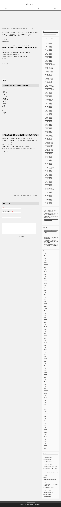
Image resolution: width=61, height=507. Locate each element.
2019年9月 (45, 395)
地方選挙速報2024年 (30, 9)
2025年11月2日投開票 (48, 77)
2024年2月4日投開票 (48, 199)
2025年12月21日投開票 (49, 67)
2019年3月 (45, 406)
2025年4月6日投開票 (48, 119)
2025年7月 (45, 271)
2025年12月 (46, 262)
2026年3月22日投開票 (48, 53)
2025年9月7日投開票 (48, 88)
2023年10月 (46, 308)
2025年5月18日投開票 (48, 112)
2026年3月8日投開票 (48, 56)
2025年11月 (46, 264)
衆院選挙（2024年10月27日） (50, 148)
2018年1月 (45, 431)
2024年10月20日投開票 (49, 151)
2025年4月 (45, 276)
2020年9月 (45, 374)
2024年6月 (45, 294)
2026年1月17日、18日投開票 (50, 64)
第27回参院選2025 (47, 489)
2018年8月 (45, 418)
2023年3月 (45, 321)
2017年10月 (46, 436)
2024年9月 (45, 289)
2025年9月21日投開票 (48, 85)
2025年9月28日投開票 (48, 84)
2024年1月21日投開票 (48, 202)
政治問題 (45, 481)
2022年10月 (46, 330)
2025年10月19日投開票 (49, 80)
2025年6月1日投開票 (48, 109)
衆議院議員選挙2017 (47, 494)
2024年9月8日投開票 (48, 159)
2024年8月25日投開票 (48, 162)
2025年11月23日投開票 (49, 73)
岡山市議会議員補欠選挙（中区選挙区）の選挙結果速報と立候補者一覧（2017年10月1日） (51, 241)
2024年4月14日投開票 (48, 185)
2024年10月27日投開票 (49, 149)
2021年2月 (45, 365)
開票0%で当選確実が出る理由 (24, 146)
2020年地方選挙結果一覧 (48, 461)
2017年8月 (45, 440)
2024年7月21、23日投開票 (49, 167)
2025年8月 (45, 269)
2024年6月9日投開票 (48, 176)
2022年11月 (46, 328)
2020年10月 (46, 372)
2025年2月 (45, 280)
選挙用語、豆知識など (47, 496)
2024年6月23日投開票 (48, 173)
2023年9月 (45, 310)
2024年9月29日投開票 (48, 155)
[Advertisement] (30, 19)
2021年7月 (45, 356)
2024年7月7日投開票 (48, 170)
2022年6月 (45, 337)
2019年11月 (46, 392)
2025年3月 (45, 278)
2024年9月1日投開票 (48, 160)
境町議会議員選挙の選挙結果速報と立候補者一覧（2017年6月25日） (26, 196)
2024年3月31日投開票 (48, 188)
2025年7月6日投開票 (48, 102)
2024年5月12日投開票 (48, 181)
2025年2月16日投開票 (48, 128)
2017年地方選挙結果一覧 (48, 456)
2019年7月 (45, 399)
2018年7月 (45, 420)
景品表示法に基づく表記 (47, 9)
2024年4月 (45, 298)
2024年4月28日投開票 (48, 183)
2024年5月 (45, 296)
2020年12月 (46, 369)
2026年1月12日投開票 (48, 66)
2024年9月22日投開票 (48, 156)
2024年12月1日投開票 (48, 141)
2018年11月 (46, 413)
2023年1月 (45, 324)
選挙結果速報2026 (30, 4)
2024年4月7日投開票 (48, 187)
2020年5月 (45, 381)
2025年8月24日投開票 (48, 91)
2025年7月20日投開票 (48, 98)
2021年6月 (45, 358)
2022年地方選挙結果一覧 (48, 465)
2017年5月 (45, 445)
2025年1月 (45, 282)
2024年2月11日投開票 (48, 198)
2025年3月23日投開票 (48, 121)
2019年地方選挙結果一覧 (48, 459)
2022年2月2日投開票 (48, 131)
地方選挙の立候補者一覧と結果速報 (50, 479)
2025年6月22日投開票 (48, 105)
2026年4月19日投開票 (48, 48)
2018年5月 (45, 424)
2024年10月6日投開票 (48, 153)
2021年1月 (45, 367)
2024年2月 (45, 301)
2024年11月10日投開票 (49, 145)
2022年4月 (45, 340)
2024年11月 (46, 285)
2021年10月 (46, 351)
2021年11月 (46, 349)
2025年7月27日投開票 (48, 96)
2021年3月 (45, 363)
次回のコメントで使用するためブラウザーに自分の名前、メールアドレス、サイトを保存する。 (19, 220)
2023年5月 (45, 317)
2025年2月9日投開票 (48, 130)
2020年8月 (45, 376)
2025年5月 (45, 275)
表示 (5, 80)
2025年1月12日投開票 (48, 135)
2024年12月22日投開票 (49, 137)
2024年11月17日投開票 (49, 144)
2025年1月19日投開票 (48, 134)
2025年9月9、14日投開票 (49, 87)
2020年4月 (45, 383)
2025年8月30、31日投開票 (49, 89)
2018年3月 (45, 427)
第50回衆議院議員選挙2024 (48, 491)
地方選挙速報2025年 (22, 9)
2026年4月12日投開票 (48, 49)
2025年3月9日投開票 (48, 124)
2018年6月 (45, 422)
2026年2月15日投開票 (48, 59)
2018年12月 (46, 411)
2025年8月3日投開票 (48, 95)
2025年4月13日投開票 (48, 117)
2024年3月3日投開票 (48, 194)
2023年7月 (45, 314)
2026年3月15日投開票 (48, 55)
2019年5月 (45, 402)
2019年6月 (45, 401)
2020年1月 (45, 388)
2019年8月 (45, 397)
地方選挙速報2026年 (14, 9)
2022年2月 (45, 344)
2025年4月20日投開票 (48, 116)
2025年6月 (45, 273)
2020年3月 (45, 385)
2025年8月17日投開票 (48, 92)
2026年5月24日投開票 (48, 45)
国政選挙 (45, 477)
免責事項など (55, 8)
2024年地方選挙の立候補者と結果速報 (50, 468)
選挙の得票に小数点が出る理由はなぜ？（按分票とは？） (25, 148)
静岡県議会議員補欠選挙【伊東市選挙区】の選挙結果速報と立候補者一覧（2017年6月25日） (19, 198)
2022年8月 (45, 333)
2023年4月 (45, 319)
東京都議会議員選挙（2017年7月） (50, 487)
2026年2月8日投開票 (48, 60)
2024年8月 (45, 291)
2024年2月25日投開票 (48, 195)
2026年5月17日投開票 (48, 46)
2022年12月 (46, 326)
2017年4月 (45, 447)
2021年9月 (45, 353)
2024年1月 (45, 303)
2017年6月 (45, 443)
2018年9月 (45, 417)
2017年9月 (45, 438)
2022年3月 (45, 342)
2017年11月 (46, 434)
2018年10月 (46, 415)
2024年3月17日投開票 (48, 191)
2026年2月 (45, 259)
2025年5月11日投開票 (48, 113)
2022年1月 (45, 346)
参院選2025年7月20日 (49, 99)
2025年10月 (46, 266)
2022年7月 (45, 335)
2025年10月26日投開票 (49, 78)
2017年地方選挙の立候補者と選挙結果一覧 (20, 61)
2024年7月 (45, 292)
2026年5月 (45, 253)
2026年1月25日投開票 (48, 63)
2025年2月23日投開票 (48, 127)
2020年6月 (45, 379)
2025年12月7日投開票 (48, 70)
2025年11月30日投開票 (49, 71)
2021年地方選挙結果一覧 (48, 463)
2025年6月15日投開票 (48, 106)
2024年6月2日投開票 (48, 177)
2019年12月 (46, 390)
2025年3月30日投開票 (48, 120)
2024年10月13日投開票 (49, 152)
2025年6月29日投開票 (48, 103)
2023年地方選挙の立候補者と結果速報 (50, 466)
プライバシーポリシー (31, 502)
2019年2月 (45, 408)
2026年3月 (45, 257)
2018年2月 (45, 429)
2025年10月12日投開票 (49, 81)
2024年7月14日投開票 (48, 169)
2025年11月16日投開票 (49, 74)
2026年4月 (45, 255)
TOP (6, 8)
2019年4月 (45, 404)
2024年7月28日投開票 (48, 166)
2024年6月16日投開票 (48, 174)
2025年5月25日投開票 (48, 110)
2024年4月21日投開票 (48, 184)
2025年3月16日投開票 (48, 123)
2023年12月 (46, 305)
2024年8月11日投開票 (48, 163)
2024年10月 (46, 287)
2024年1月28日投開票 (48, 201)
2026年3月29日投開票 (48, 52)
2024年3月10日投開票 (48, 192)
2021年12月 (46, 347)
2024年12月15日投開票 (49, 138)
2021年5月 (45, 360)
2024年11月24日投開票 (49, 142)
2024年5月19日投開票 (48, 180)
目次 (38, 8)
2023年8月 (45, 312)
